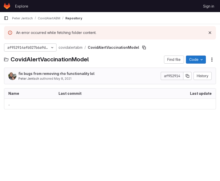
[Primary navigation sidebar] (6, 18)
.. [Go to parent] (9, 104)
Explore (21, 6)
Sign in (208, 6)
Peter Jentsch (28, 78)
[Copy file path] (144, 47)
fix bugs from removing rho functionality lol (56, 73)
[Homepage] (7, 6)
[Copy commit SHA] (187, 76)
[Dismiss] (210, 33)
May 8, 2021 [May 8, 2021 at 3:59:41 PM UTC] (62, 78)
